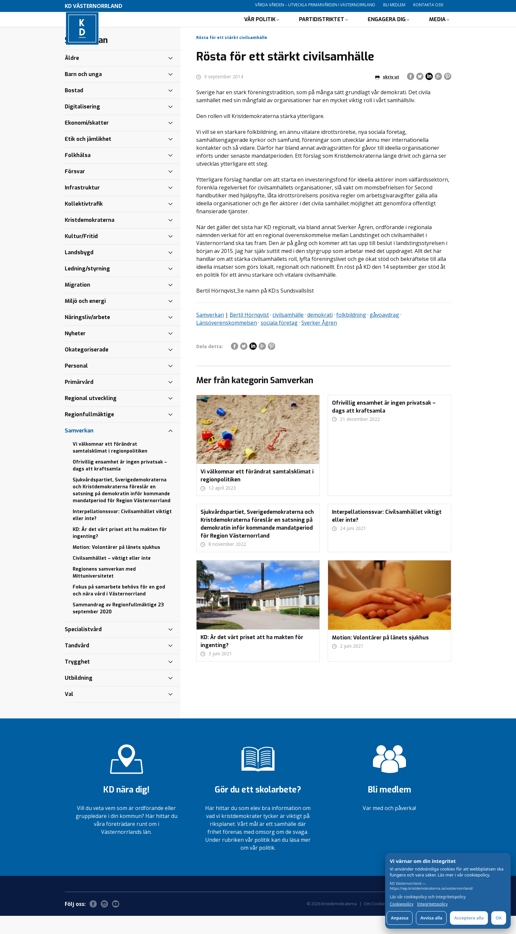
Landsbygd (79, 270)
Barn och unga (83, 92)
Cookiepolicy (401, 904)
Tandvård (77, 663)
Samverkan (210, 333)
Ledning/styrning (87, 286)
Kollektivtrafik (84, 222)
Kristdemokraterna (89, 238)
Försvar (75, 189)
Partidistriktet (321, 28)
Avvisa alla (431, 918)
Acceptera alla (469, 918)
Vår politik (260, 28)
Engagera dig (387, 28)
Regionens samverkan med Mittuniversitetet (104, 590)
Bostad (74, 108)
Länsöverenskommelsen (226, 341)
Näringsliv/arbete (87, 335)
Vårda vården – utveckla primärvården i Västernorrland (315, 5)
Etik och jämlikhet (88, 157)
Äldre (72, 76)
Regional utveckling (91, 416)
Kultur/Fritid (81, 254)
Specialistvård (83, 647)
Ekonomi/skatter (87, 141)
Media (437, 28)
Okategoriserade (86, 367)
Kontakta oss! (428, 5)
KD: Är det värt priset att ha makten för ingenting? (120, 551)
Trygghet (77, 679)
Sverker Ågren (319, 341)
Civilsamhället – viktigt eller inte (112, 576)
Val (69, 712)
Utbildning (78, 696)
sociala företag (279, 341)
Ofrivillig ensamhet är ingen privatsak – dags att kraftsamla (120, 483)
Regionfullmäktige (89, 432)
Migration (77, 303)
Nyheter (75, 351)
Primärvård (79, 400)
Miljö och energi (85, 319)
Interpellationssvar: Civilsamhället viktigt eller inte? (122, 533)
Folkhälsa (78, 173)
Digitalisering (82, 124)
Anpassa (399, 918)
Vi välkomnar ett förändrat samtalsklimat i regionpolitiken (110, 465)
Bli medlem (394, 5)
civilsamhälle (288, 333)
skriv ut (387, 95)
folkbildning (351, 333)
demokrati (320, 333)
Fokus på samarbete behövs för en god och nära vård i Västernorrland (119, 608)
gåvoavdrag (384, 333)
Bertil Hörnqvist (249, 333)
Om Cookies (375, 922)
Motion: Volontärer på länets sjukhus (116, 565)
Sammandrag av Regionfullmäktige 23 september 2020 (118, 626)
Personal (76, 384)
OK (499, 918)
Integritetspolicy (432, 904)
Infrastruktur (82, 205)
